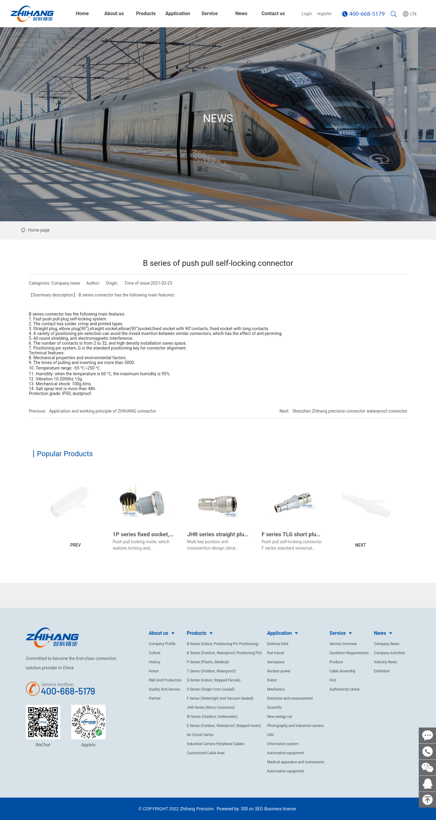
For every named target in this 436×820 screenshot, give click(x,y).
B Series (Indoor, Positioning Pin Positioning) (223, 644)
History (154, 662)
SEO (259, 808)
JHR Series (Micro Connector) (211, 707)
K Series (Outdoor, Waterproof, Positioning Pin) (224, 653)
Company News (386, 644)
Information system (283, 744)
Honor (154, 671)
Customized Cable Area (206, 753)
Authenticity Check (344, 689)
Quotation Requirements (349, 653)
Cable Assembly (342, 671)
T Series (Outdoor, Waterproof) (211, 671)
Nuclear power (278, 671)
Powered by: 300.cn (235, 808)
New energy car (279, 717)
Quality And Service (164, 689)
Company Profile (162, 644)
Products (146, 13)
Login (307, 13)
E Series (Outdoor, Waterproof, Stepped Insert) (224, 726)
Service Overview (343, 644)
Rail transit (275, 653)
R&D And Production (165, 680)
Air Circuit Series (200, 735)
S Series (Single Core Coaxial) (211, 689)
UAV (270, 735)
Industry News (385, 662)
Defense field (277, 644)
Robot (272, 680)
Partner (154, 698)
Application (177, 13)
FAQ (332, 680)
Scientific (274, 707)
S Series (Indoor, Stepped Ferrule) (213, 680)
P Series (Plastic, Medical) (208, 662)
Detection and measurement (290, 698)
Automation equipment (285, 753)
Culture (154, 653)
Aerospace (275, 662)
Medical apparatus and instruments (295, 762)
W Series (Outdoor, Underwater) (212, 717)
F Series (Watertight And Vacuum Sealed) (220, 698)
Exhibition (382, 671)
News (241, 13)
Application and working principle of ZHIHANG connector (102, 411)
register (324, 13)
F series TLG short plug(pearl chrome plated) (317, 534)
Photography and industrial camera (295, 726)
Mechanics (276, 689)
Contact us (273, 13)
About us (114, 13)
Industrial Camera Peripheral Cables (216, 744)
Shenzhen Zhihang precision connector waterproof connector (349, 411)
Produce (336, 662)
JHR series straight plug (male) (226, 534)
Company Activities (389, 653)
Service (209, 13)
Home (82, 13)
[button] (70, 510)
